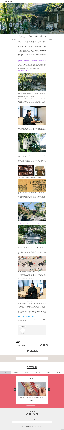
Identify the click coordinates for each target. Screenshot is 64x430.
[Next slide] (49, 389)
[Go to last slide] (15, 389)
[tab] (26, 405)
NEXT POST (50, 39)
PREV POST (13, 39)
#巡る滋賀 (17, 341)
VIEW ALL (31, 400)
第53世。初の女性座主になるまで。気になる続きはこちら (27, 316)
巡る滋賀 (33, 51)
